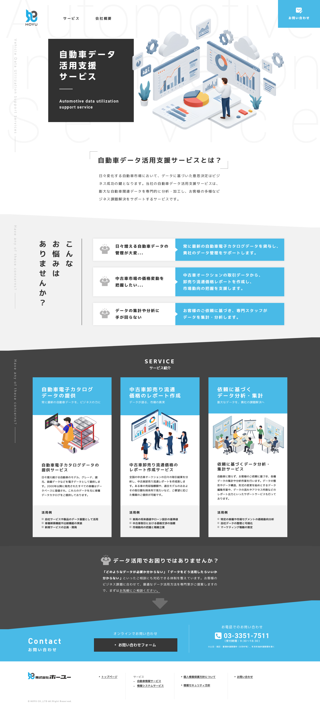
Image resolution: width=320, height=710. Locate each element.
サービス (71, 18)
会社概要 (103, 18)
